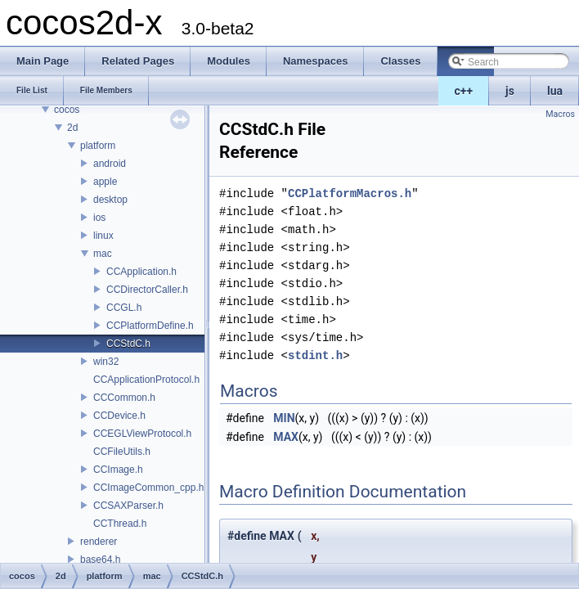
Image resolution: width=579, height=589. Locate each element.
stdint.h (315, 355)
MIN (283, 418)
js (509, 90)
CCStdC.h (128, 343)
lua (555, 90)
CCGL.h (123, 307)
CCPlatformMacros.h (349, 193)
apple (105, 181)
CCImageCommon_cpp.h (148, 487)
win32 (106, 361)
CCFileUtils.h (121, 451)
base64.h (100, 559)
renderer (98, 541)
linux (103, 235)
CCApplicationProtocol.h (146, 379)
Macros (560, 114)
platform (97, 145)
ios (99, 217)
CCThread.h (119, 523)
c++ (464, 90)
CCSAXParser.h (128, 505)
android (109, 163)
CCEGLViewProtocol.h (142, 433)
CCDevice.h (119, 415)
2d (72, 127)
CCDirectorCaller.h (147, 289)
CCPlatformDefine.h (150, 325)
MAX (285, 436)
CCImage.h (118, 469)
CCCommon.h (124, 397)
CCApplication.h (141, 271)
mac (102, 253)
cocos (66, 109)
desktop (110, 199)
